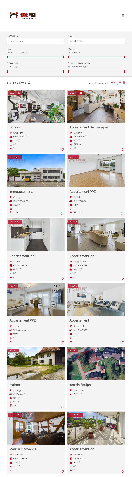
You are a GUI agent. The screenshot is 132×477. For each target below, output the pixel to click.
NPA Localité (76, 41)
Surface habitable (79, 63)
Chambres (13, 63)
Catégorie (13, 36)
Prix (9, 49)
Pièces (72, 49)
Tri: (86, 83)
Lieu (71, 36)
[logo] (23, 15)
